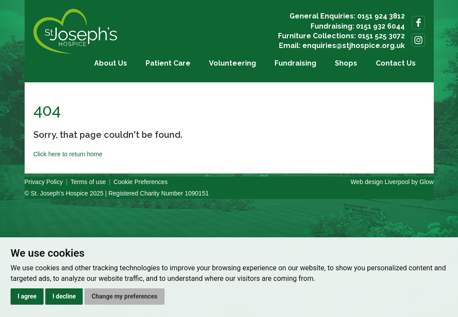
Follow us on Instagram (418, 40)
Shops (346, 63)
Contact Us (396, 63)
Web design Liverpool (380, 181)
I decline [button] (64, 296)
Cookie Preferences (141, 181)
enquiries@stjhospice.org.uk (353, 45)
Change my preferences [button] (124, 296)
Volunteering (232, 63)
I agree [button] (27, 296)
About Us (110, 63)
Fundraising (295, 63)
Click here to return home (68, 154)
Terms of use (88, 181)
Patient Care (168, 63)
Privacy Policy (44, 181)
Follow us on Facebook (418, 22)
